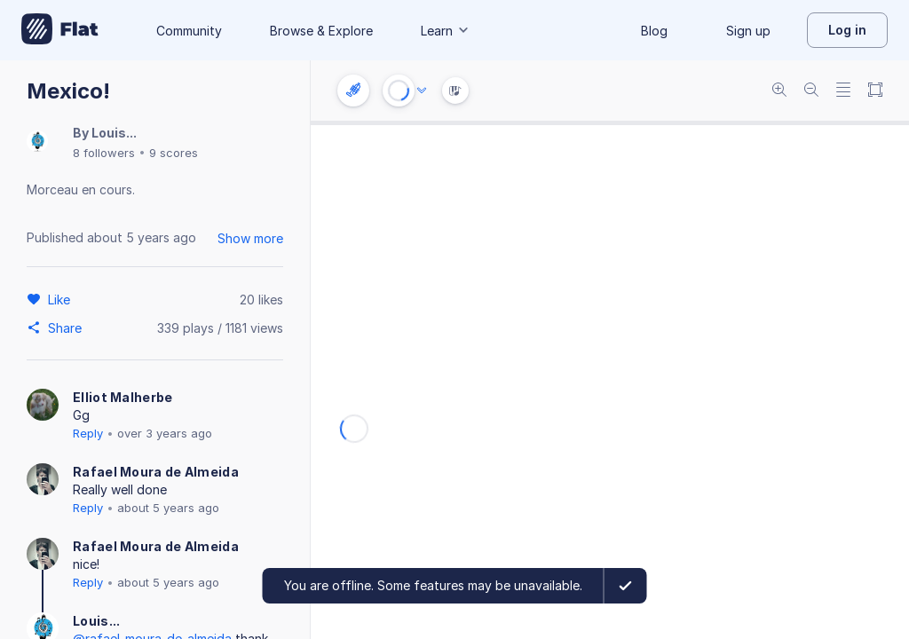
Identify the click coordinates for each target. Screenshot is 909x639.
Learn (445, 30)
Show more (250, 238)
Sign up (748, 30)
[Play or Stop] (399, 90)
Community (189, 30)
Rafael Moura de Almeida (156, 471)
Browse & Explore (321, 30)
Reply (88, 433)
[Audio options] (422, 90)
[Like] (62, 299)
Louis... (114, 132)
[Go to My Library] (60, 30)
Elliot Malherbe (123, 397)
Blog (654, 30)
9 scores (173, 153)
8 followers (104, 153)
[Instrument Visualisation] (455, 90)
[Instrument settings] (353, 90)
